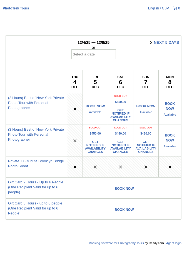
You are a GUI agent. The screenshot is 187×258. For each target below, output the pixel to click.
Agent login (173, 243)
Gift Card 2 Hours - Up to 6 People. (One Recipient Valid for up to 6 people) (36, 187)
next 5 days (164, 42)
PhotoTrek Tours (16, 8)
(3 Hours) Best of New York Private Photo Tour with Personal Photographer (36, 134)
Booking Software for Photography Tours (116, 243)
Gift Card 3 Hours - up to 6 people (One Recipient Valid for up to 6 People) (35, 208)
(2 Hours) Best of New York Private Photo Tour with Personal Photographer (36, 103)
